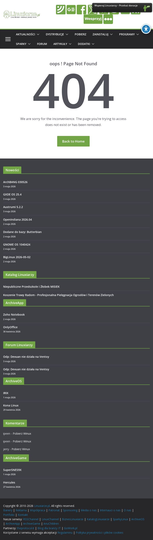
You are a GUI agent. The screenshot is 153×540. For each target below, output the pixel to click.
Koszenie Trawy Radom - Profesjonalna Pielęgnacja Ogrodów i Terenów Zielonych (58, 295)
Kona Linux (11, 405)
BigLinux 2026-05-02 (16, 257)
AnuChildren (51, 523)
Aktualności (25, 34)
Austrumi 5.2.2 (13, 207)
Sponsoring (70, 510)
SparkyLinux (120, 519)
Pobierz (80, 34)
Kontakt (23, 515)
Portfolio (9, 515)
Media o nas (89, 510)
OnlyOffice (10, 327)
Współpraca (37, 510)
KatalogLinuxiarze (98, 519)
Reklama (21, 510)
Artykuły (60, 44)
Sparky (21, 44)
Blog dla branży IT (49, 528)
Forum (42, 44)
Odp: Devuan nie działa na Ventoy (26, 357)
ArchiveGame (31, 523)
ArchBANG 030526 (15, 182)
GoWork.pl (70, 528)
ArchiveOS (137, 519)
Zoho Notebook (14, 314)
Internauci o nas (110, 510)
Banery (7, 510)
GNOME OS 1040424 (16, 244)
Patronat (54, 510)
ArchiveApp (13, 523)
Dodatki (84, 44)
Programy (127, 34)
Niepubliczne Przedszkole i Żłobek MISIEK (31, 286)
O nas (127, 510)
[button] (37, 34)
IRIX (5, 393)
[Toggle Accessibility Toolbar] (146, 28)
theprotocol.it (25, 528)
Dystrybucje (55, 34)
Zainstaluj (100, 34)
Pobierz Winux (22, 433)
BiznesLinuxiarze (72, 519)
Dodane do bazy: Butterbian (22, 232)
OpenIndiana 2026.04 (17, 219)
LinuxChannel (50, 519)
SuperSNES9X (12, 470)
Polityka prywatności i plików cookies (99, 532)
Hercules (9, 482)
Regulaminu (65, 532)
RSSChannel (30, 519)
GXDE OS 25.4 (12, 194)
